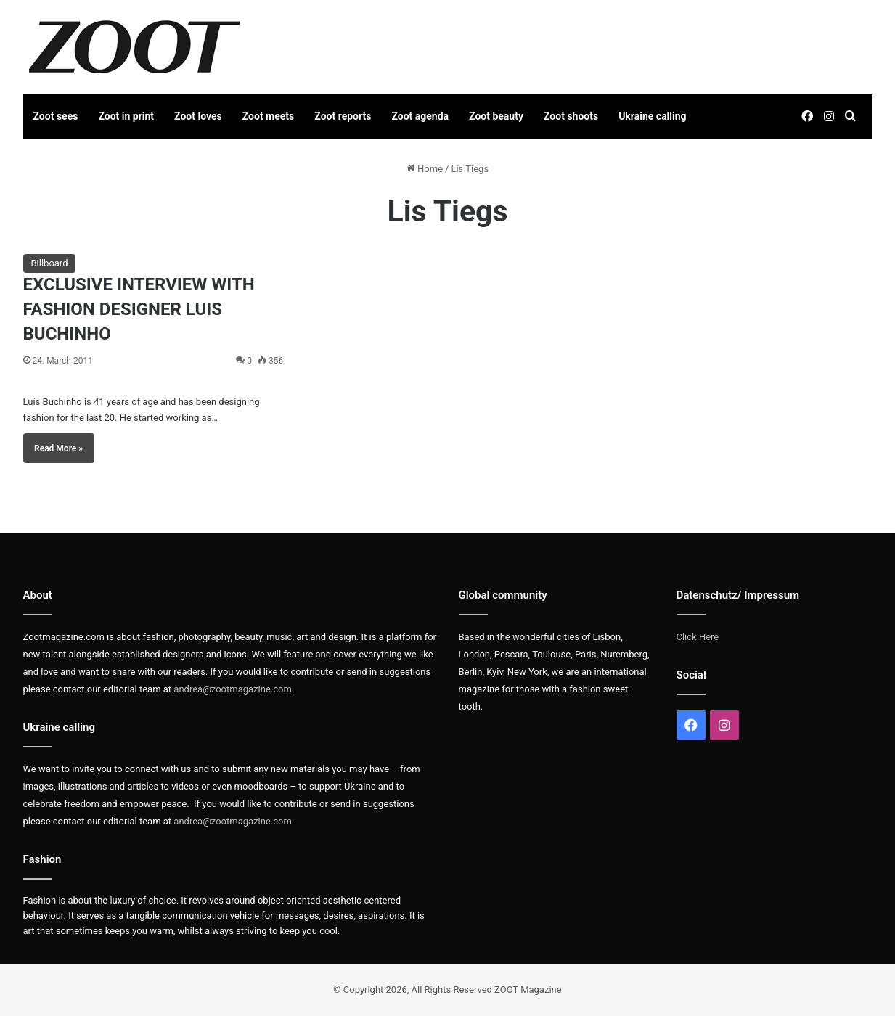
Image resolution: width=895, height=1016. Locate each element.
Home (424, 168)
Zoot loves (198, 116)
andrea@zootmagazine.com (232, 689)
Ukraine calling (652, 116)
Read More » (58, 448)
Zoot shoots (571, 116)
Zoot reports (342, 116)
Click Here (698, 636)
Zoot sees (55, 116)
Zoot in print (126, 116)
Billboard (49, 263)
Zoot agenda (420, 116)
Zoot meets (268, 116)
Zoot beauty (496, 116)
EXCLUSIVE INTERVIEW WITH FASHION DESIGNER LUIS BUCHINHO (139, 308)
